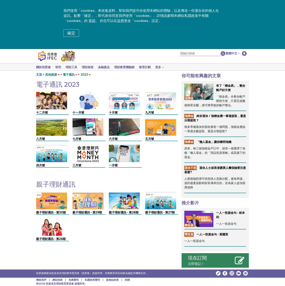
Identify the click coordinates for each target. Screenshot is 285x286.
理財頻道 (90, 67)
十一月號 (78, 112)
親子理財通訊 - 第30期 (51, 212)
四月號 (40, 165)
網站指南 (57, 279)
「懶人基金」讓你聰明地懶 (213, 142)
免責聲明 (74, 279)
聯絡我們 (41, 279)
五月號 (149, 139)
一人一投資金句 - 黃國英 (212, 234)
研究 (59, 67)
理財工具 (73, 67)
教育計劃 (149, 67)
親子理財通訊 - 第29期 (87, 212)
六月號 (113, 139)
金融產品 (107, 67)
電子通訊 (69, 74)
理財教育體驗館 (128, 67)
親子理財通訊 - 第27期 (160, 212)
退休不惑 (190, 168)
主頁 (39, 74)
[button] (232, 53)
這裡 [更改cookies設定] (120, 21)
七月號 (77, 139)
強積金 (189, 98)
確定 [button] (71, 33)
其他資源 (51, 74)
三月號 (77, 165)
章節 (92, 21)
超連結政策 (112, 279)
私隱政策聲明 (93, 279)
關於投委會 (43, 67)
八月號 (40, 139)
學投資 (189, 225)
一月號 (113, 165)
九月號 (149, 112)
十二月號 (42, 112)
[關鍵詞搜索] (200, 53)
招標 (127, 279)
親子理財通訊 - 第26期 (51, 239)
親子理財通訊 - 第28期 (124, 212)
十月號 (113, 112)
